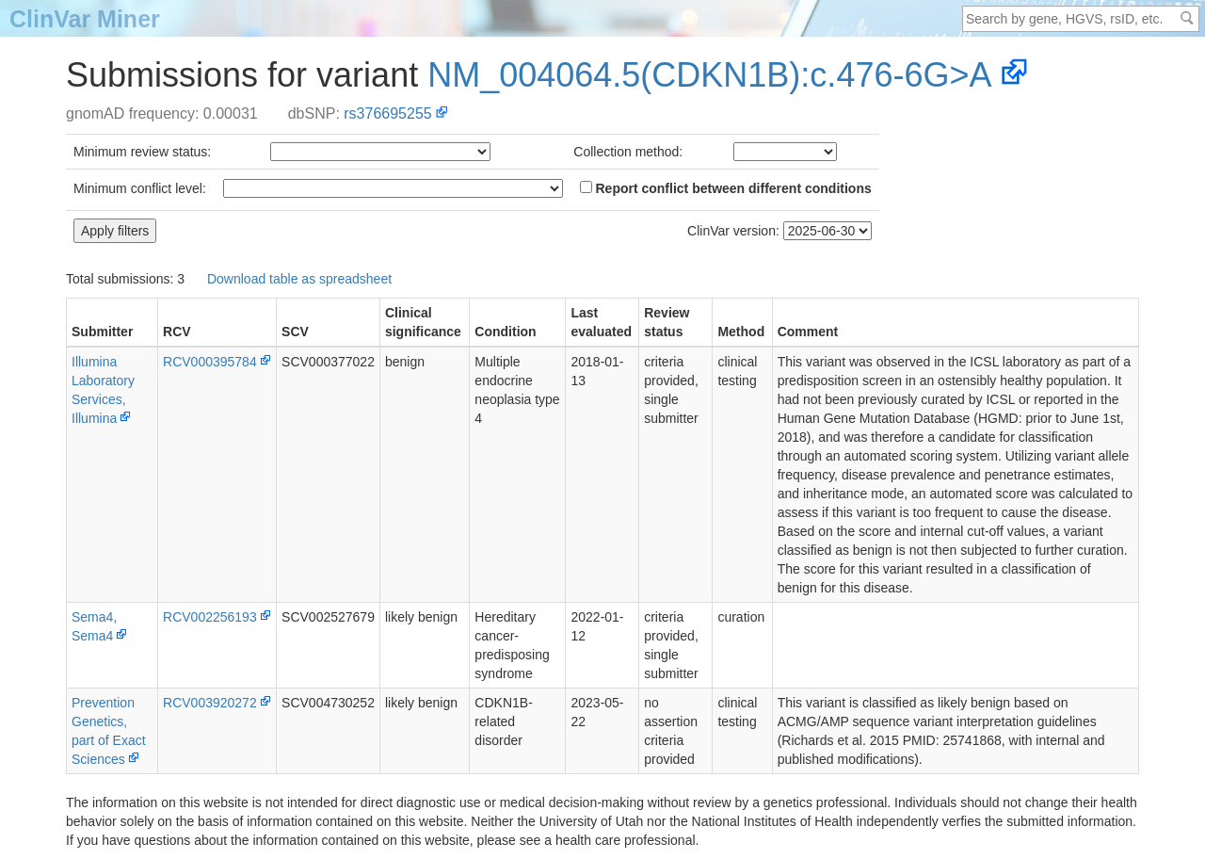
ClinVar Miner (84, 19)
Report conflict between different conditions (726, 188)
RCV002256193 (210, 616)
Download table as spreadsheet (299, 278)
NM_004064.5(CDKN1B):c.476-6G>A (709, 75)
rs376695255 (387, 113)
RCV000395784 (210, 361)
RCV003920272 (210, 702)
